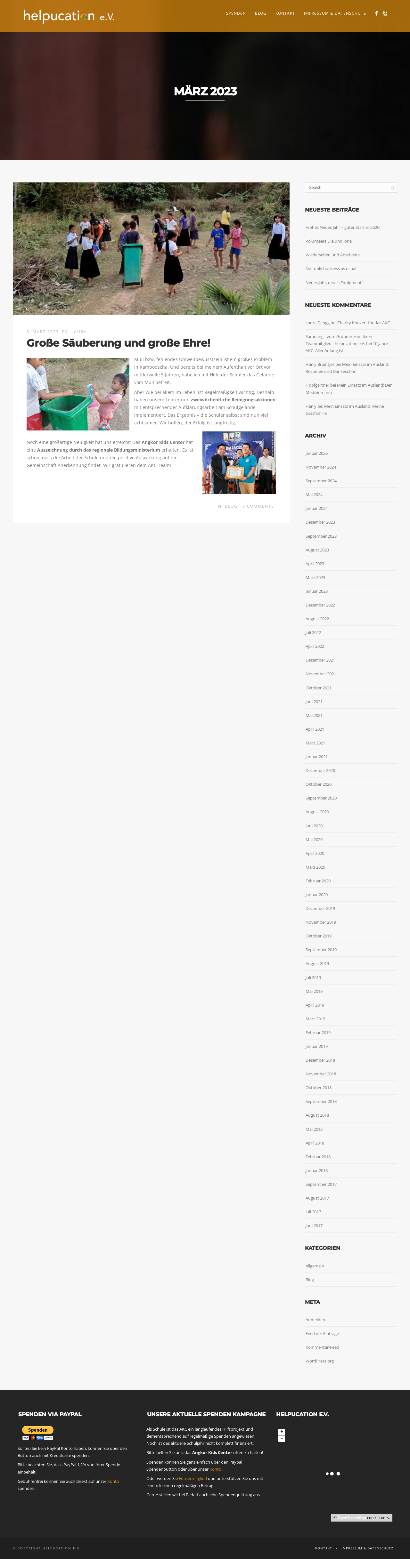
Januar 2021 (317, 756)
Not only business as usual (331, 268)
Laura (79, 331)
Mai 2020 (314, 839)
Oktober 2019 (319, 936)
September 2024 (321, 481)
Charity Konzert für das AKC (363, 322)
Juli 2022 (313, 632)
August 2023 (317, 550)
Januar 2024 (317, 508)
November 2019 (321, 922)
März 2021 (315, 743)
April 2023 (315, 564)
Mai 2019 (314, 991)
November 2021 (321, 674)
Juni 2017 (314, 1225)
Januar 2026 (317, 453)
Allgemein (315, 1266)
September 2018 (321, 1101)
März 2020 (315, 867)
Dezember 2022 (320, 605)
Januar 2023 (317, 591)
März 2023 (315, 577)
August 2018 (317, 1115)
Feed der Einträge (322, 1333)
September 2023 (321, 536)
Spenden (236, 13)
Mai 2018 (314, 1129)
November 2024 (321, 467)
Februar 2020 (318, 881)
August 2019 (317, 963)
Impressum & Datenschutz (335, 13)
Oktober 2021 (319, 688)
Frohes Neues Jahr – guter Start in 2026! (343, 227)
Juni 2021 (314, 701)
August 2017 (317, 1198)
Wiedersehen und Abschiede (333, 255)
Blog (260, 13)
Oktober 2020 (319, 784)
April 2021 (315, 729)
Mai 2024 (314, 494)
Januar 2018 (317, 1170)
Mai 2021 (314, 715)
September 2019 (321, 949)
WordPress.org (320, 1361)
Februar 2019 (318, 1032)
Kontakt (285, 13)
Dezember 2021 (320, 660)
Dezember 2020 (320, 770)
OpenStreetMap (352, 1517)
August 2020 (317, 812)
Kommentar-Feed (322, 1347)
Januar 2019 (317, 1046)
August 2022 (317, 619)
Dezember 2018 (320, 1060)
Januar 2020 (317, 894)
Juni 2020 (314, 826)
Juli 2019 (313, 977)
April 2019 (315, 1005)
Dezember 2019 (320, 908)
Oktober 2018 (319, 1087)
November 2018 (321, 1074)
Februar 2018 (318, 1157)
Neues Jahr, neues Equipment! (334, 282)
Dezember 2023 (320, 522)
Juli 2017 (313, 1212)
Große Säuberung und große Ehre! (118, 343)
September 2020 (321, 798)
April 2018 (315, 1143)
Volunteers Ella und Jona (329, 241)
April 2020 (315, 853)
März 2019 (315, 1019)
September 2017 (321, 1184)
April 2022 (315, 646)
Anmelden (315, 1319)
